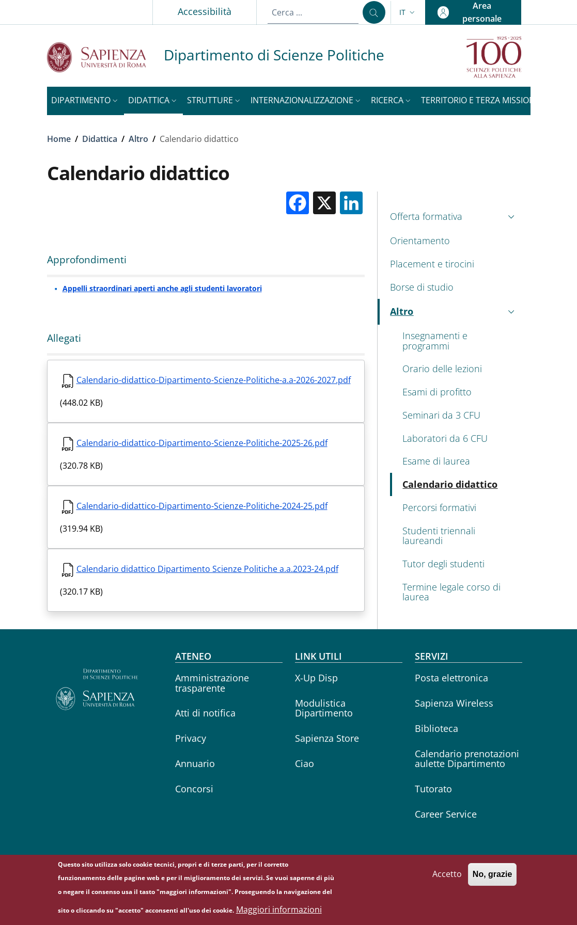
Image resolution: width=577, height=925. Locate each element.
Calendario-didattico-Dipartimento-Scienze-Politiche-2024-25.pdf (202, 506)
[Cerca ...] (374, 12)
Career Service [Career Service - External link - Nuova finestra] (446, 814)
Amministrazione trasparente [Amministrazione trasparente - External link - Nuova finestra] (212, 683)
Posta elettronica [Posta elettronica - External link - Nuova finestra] (451, 678)
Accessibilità (204, 11)
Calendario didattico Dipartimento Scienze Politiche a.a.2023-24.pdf (207, 569)
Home (59, 139)
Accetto (447, 879)
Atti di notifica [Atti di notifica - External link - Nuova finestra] (205, 713)
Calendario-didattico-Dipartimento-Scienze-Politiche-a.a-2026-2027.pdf (213, 380)
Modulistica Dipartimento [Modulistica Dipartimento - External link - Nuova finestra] (324, 708)
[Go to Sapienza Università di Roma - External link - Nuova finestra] (105, 57)
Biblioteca (436, 728)
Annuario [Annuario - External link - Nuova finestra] (195, 763)
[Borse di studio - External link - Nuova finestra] (454, 287)
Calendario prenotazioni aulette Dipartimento (467, 758)
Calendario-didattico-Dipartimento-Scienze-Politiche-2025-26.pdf (202, 443)
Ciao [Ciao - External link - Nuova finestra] (304, 763)
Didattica (99, 139)
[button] (408, 12)
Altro (138, 139)
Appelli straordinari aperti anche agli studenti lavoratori (162, 288)
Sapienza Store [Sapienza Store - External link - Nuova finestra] (327, 738)
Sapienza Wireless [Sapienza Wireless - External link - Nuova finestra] (454, 703)
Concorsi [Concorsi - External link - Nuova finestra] (194, 789)
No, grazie (492, 879)
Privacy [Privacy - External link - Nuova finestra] (190, 738)
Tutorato (433, 789)
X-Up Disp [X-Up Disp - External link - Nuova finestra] (316, 678)
